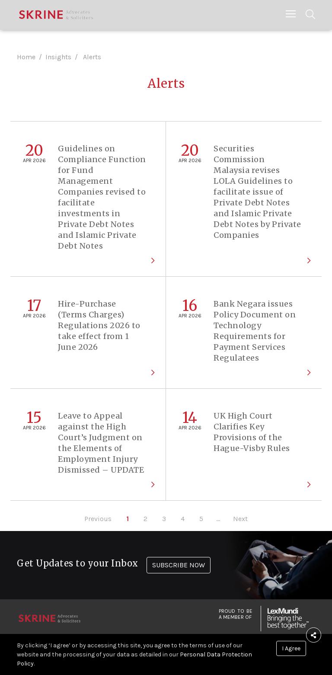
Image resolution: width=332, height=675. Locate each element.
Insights (58, 57)
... (218, 519)
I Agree (291, 648)
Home (26, 57)
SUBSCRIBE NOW (178, 565)
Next (240, 519)
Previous (98, 519)
